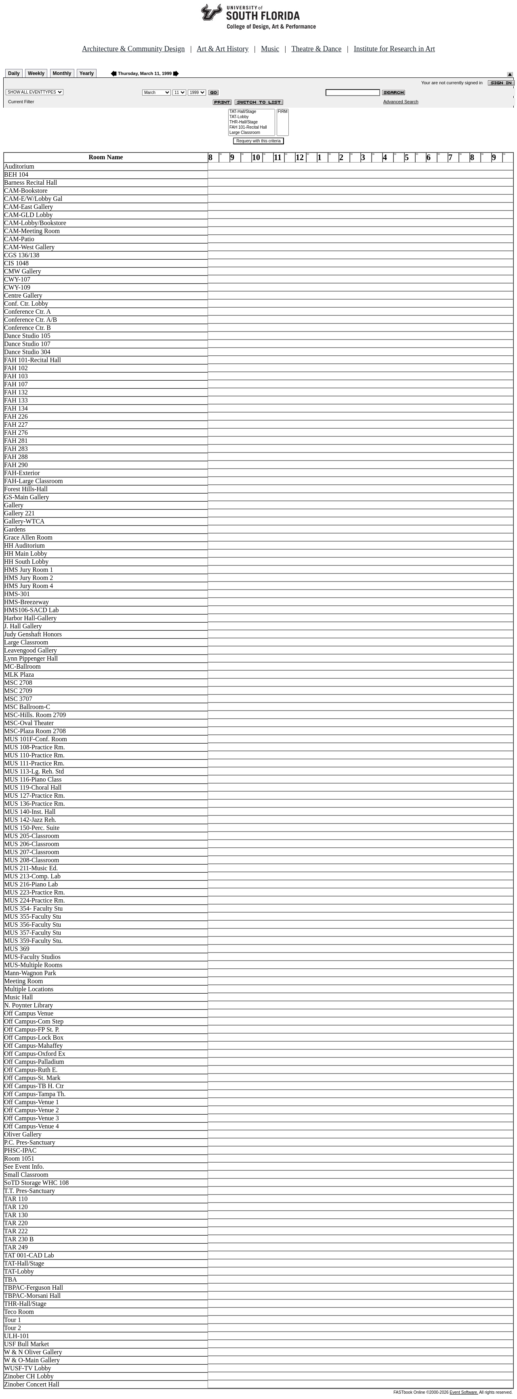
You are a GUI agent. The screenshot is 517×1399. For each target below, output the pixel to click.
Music (270, 49)
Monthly (62, 73)
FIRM (282, 112)
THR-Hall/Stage (252, 122)
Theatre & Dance (316, 49)
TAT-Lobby (252, 117)
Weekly (36, 73)
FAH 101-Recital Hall (252, 127)
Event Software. (464, 1392)
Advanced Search (400, 101)
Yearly (87, 73)
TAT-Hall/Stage (252, 112)
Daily (14, 73)
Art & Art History (223, 49)
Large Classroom (252, 133)
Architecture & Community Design (133, 49)
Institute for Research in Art (394, 49)
